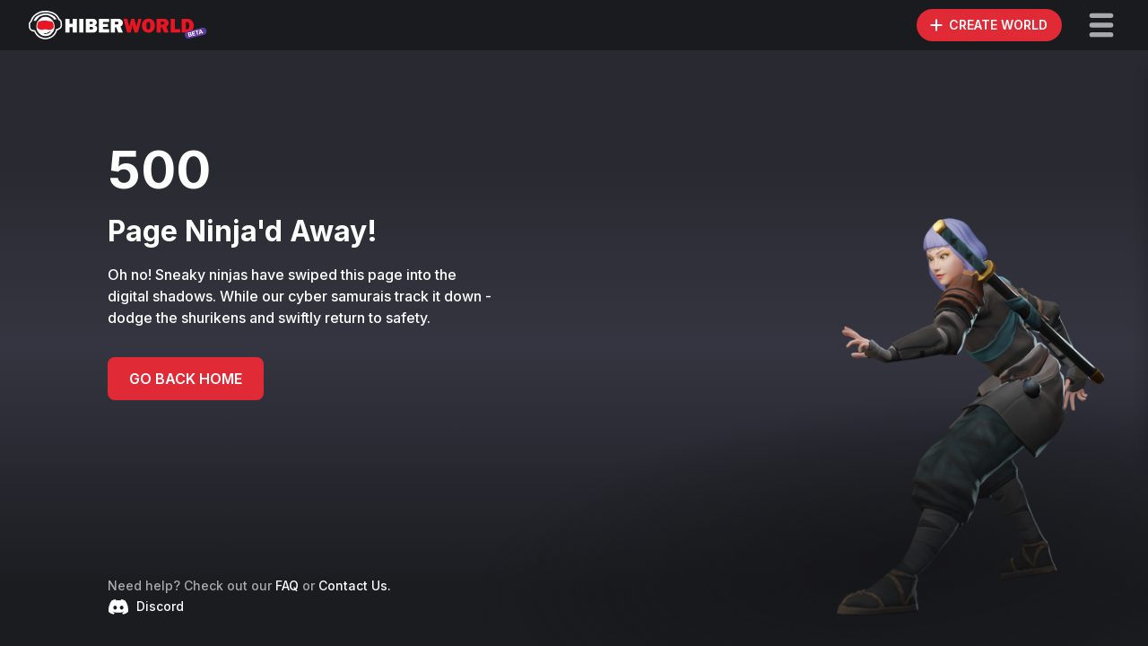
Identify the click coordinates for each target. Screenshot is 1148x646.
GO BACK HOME (185, 379)
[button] (1101, 25)
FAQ (287, 585)
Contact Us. (354, 585)
